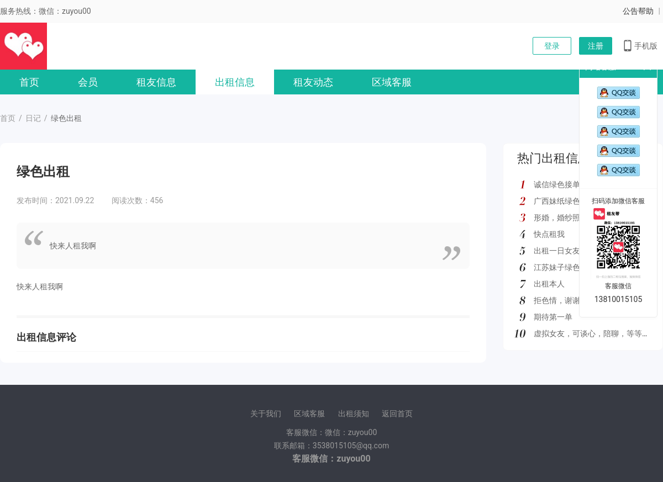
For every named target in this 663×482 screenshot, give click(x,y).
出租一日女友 (557, 250)
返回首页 (397, 413)
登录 (552, 45)
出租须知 (353, 413)
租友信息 (156, 82)
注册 (595, 45)
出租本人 (549, 283)
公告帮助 (638, 11)
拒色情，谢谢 (557, 300)
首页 (29, 82)
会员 (88, 82)
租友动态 (313, 82)
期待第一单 (553, 316)
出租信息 (235, 82)
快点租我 (549, 234)
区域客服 (392, 82)
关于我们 (265, 413)
